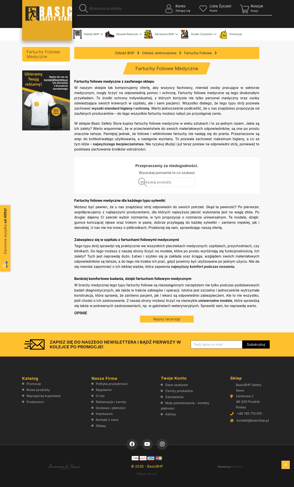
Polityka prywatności (111, 384)
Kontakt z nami (107, 420)
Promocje (230, 34)
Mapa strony (147, 473)
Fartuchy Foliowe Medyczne (43, 54)
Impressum (104, 414)
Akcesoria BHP (159, 34)
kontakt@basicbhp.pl (253, 420)
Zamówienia (174, 397)
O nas (100, 396)
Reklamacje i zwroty (111, 402)
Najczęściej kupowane (43, 396)
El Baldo (237, 466)
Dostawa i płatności (110, 408)
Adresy (170, 414)
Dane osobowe (176, 385)
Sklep (236, 378)
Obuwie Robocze (121, 34)
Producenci (35, 402)
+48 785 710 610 (249, 413)
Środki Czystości (196, 34)
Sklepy (101, 426)
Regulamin (104, 390)
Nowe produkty (38, 390)
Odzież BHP (86, 34)
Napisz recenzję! (166, 319)
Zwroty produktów (179, 391)
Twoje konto (174, 378)
